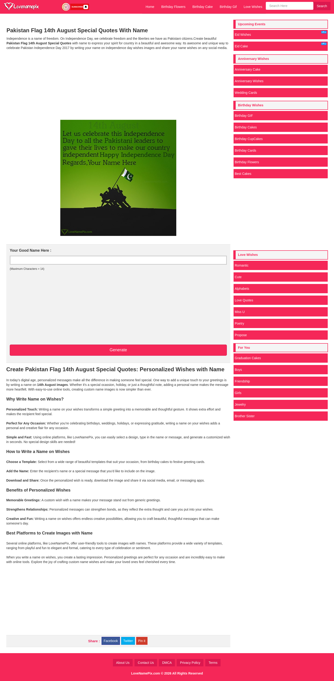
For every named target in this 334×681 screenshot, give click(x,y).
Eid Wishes (281, 33)
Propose (241, 335)
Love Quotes (244, 300)
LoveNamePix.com (145, 673)
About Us (123, 663)
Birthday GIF (244, 115)
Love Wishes (253, 7)
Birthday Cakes (246, 127)
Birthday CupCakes (249, 139)
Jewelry (240, 404)
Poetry (239, 323)
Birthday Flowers (173, 7)
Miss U (240, 312)
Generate (118, 350)
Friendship (242, 381)
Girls (238, 393)
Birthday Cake (202, 7)
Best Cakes (243, 174)
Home (150, 7)
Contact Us (146, 663)
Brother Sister (245, 416)
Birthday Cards (245, 150)
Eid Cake (281, 45)
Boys (238, 369)
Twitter (128, 641)
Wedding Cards (246, 92)
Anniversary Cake (247, 69)
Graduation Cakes (248, 358)
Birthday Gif (228, 7)
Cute (238, 277)
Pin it (141, 641)
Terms (213, 663)
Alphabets (242, 288)
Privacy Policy (190, 663)
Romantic (241, 265)
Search (322, 6)
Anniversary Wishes (249, 81)
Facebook (111, 641)
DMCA (167, 663)
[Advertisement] (118, 84)
